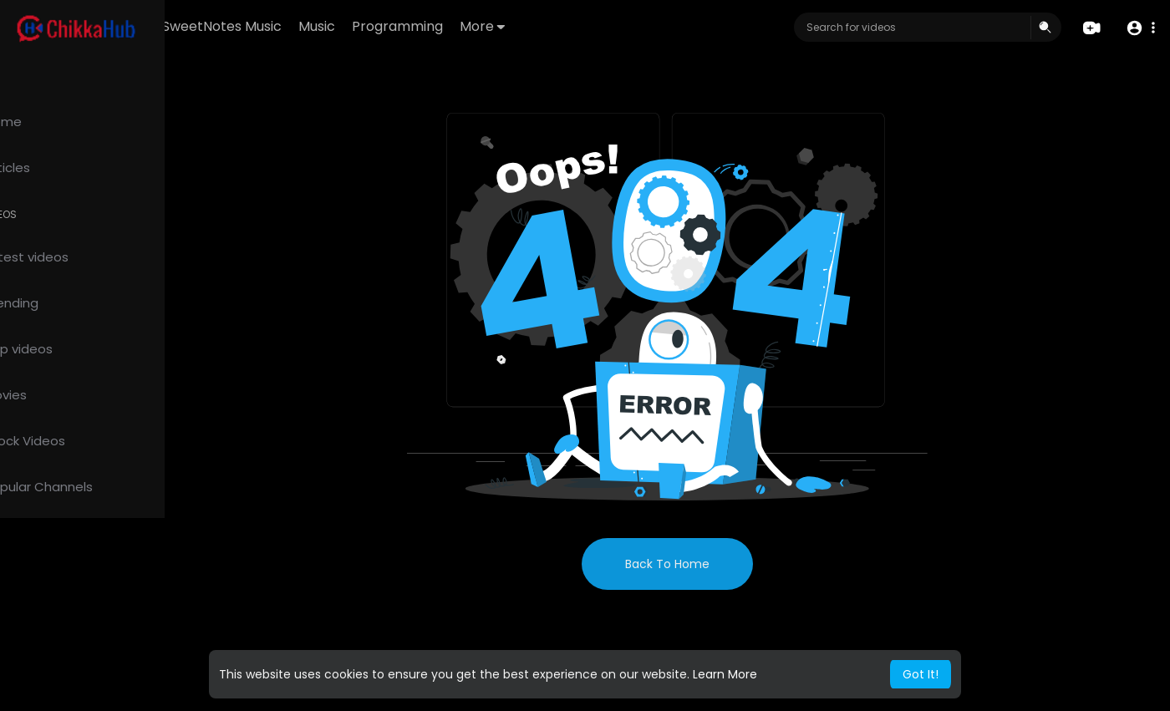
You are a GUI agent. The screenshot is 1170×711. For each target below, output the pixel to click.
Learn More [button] (725, 674)
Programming (494, 26)
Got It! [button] (921, 674)
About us (126, 693)
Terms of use (92, 673)
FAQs (34, 673)
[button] (1138, 28)
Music (413, 26)
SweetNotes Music (319, 26)
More (579, 26)
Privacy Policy (57, 693)
